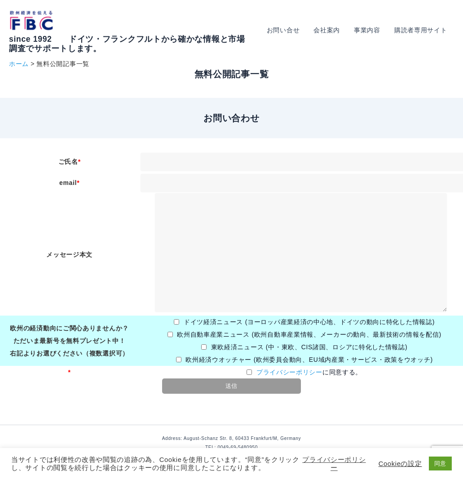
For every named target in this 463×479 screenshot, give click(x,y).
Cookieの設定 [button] (400, 463)
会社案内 (330, 30)
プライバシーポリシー (289, 372)
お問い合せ (287, 30)
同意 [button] (440, 463)
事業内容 (369, 30)
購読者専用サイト (421, 30)
